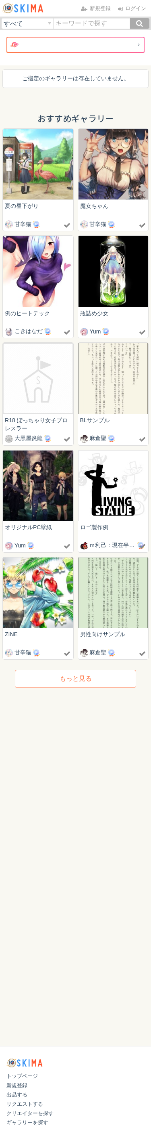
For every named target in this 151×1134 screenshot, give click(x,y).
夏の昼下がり (22, 206)
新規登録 (16, 1085)
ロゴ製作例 (94, 527)
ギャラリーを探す (27, 1122)
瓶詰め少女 (94, 313)
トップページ (22, 1076)
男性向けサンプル (102, 634)
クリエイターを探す (30, 1113)
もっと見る (76, 678)
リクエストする (24, 1104)
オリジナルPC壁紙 (28, 527)
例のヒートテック (27, 313)
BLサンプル (95, 420)
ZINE (11, 634)
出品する (16, 1095)
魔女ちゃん (94, 206)
